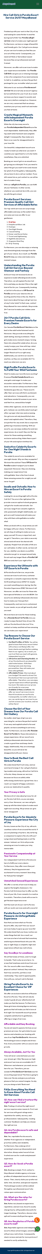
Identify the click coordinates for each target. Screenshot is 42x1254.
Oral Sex (12, 222)
